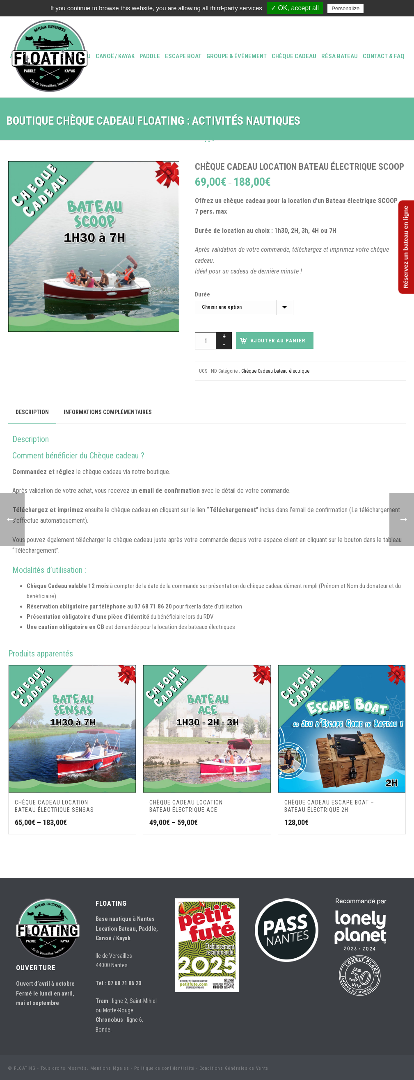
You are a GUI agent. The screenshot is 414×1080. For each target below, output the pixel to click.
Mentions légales (109, 1068)
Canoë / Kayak (115, 56)
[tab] (32, 412)
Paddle (150, 56)
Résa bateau (339, 56)
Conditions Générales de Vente (233, 1068)
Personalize (345, 8)
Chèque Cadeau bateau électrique (275, 371)
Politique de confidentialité (164, 1068)
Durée (202, 294)
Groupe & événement (236, 56)
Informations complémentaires (108, 412)
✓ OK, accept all (295, 8)
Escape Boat (183, 56)
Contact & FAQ (384, 56)
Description (32, 412)
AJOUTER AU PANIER (277, 340)
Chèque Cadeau (294, 56)
